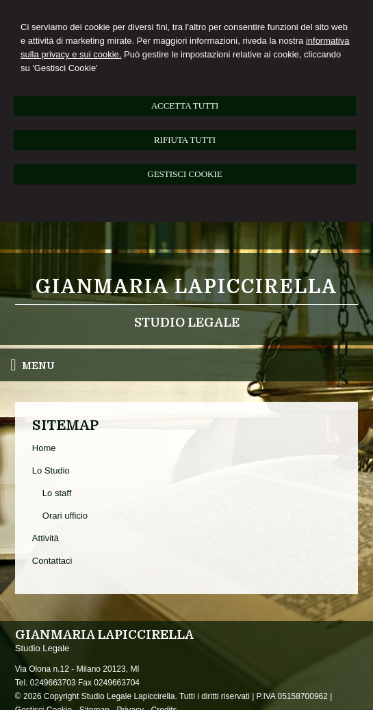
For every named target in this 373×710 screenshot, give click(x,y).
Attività (45, 538)
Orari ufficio (65, 515)
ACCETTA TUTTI (185, 105)
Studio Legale (187, 322)
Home (44, 448)
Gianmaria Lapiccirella (186, 287)
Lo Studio (51, 470)
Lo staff (56, 493)
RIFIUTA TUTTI (185, 140)
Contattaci (52, 561)
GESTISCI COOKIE (184, 174)
